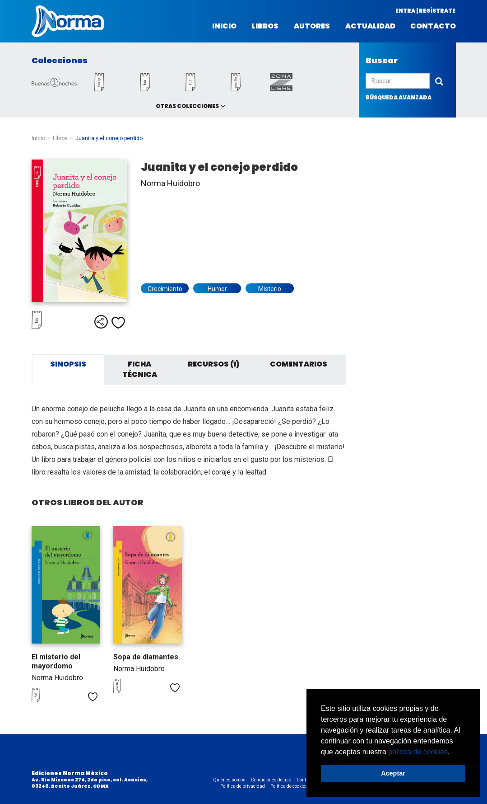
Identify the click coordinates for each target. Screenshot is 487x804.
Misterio (269, 288)
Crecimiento (165, 288)
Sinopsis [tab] (68, 364)
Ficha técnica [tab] (139, 369)
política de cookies (418, 752)
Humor (217, 288)
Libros (264, 26)
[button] (453, 752)
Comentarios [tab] (298, 364)
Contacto (433, 26)
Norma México (68, 21)
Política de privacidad (242, 786)
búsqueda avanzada (398, 97)
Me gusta (118, 323)
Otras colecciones (187, 106)
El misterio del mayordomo (56, 661)
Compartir (101, 322)
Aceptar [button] (393, 773)
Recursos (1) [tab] (213, 364)
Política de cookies (289, 786)
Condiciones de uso (271, 779)
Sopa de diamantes (145, 657)
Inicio (224, 26)
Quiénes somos (229, 779)
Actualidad (370, 26)
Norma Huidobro (170, 183)
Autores (312, 26)
